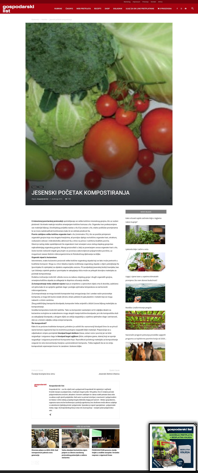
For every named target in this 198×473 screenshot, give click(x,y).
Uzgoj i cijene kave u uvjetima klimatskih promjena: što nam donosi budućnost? (142, 278)
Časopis (69, 8)
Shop (107, 8)
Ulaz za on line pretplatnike (140, 8)
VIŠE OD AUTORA (83, 427)
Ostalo (41, 187)
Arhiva (160, 2)
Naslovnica (35, 20)
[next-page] (37, 462)
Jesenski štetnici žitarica (109, 374)
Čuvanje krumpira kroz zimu (43, 374)
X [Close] (196, 424)
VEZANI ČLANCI (67, 427)
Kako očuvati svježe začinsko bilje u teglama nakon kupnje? (143, 220)
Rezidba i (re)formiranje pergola (139, 307)
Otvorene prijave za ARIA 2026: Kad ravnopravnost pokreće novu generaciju (45, 452)
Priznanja (145, 2)
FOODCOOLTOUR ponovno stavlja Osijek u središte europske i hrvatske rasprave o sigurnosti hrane (105, 452)
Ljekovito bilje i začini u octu (137, 249)
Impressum (136, 2)
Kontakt (153, 2)
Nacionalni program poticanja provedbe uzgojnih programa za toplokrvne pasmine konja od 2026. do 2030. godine (146, 337)
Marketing (127, 2)
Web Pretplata (84, 8)
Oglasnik (117, 8)
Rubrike (58, 8)
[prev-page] (33, 462)
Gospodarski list (42, 199)
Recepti (97, 8)
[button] (192, 9)
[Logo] (18, 9)
